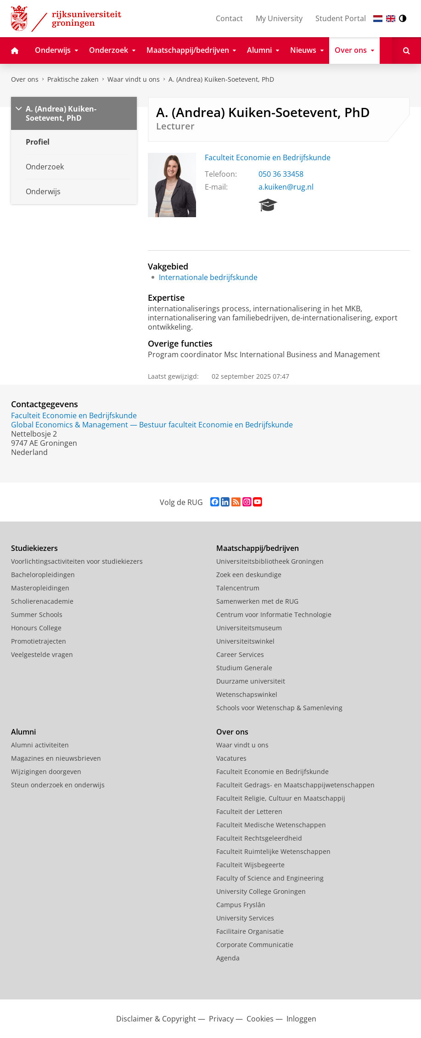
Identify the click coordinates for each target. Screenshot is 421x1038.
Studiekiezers (34, 548)
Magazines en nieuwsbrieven (56, 758)
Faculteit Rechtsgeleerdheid (259, 838)
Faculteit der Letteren (249, 811)
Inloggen (301, 1018)
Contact (229, 18)
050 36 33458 (280, 174)
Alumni (23, 731)
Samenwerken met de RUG (257, 601)
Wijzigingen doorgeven (46, 771)
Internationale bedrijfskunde (208, 277)
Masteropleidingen (40, 588)
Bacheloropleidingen (43, 574)
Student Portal (340, 18)
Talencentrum (237, 588)
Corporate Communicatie (254, 944)
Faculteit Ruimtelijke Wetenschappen (273, 851)
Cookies (260, 1018)
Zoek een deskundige (248, 574)
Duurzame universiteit (250, 681)
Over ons (25, 79)
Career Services (240, 654)
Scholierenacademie (42, 601)
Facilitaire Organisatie (250, 931)
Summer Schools (36, 614)
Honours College (36, 627)
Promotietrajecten (38, 641)
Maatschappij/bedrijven (257, 548)
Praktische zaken (73, 79)
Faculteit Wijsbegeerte (250, 864)
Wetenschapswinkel (246, 694)
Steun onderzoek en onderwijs (58, 784)
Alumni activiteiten (40, 745)
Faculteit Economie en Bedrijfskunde (268, 157)
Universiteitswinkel (245, 641)
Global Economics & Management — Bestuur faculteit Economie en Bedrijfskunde (152, 425)
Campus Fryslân (240, 904)
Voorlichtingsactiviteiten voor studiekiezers (77, 561)
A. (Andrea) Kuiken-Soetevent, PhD (221, 79)
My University (279, 18)
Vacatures (231, 758)
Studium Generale (244, 667)
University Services (245, 918)
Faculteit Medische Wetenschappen (271, 824)
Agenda (228, 958)
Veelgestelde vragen (42, 654)
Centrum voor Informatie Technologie (273, 614)
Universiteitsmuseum (249, 627)
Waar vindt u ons (133, 79)
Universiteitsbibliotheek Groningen (270, 561)
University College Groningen (261, 891)
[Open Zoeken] (406, 50)
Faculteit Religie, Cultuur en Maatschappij (280, 798)
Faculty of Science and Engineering (270, 878)
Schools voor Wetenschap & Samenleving (279, 707)
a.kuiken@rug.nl (286, 187)
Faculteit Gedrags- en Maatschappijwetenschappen (295, 784)
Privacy (221, 1018)
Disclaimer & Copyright (156, 1018)
